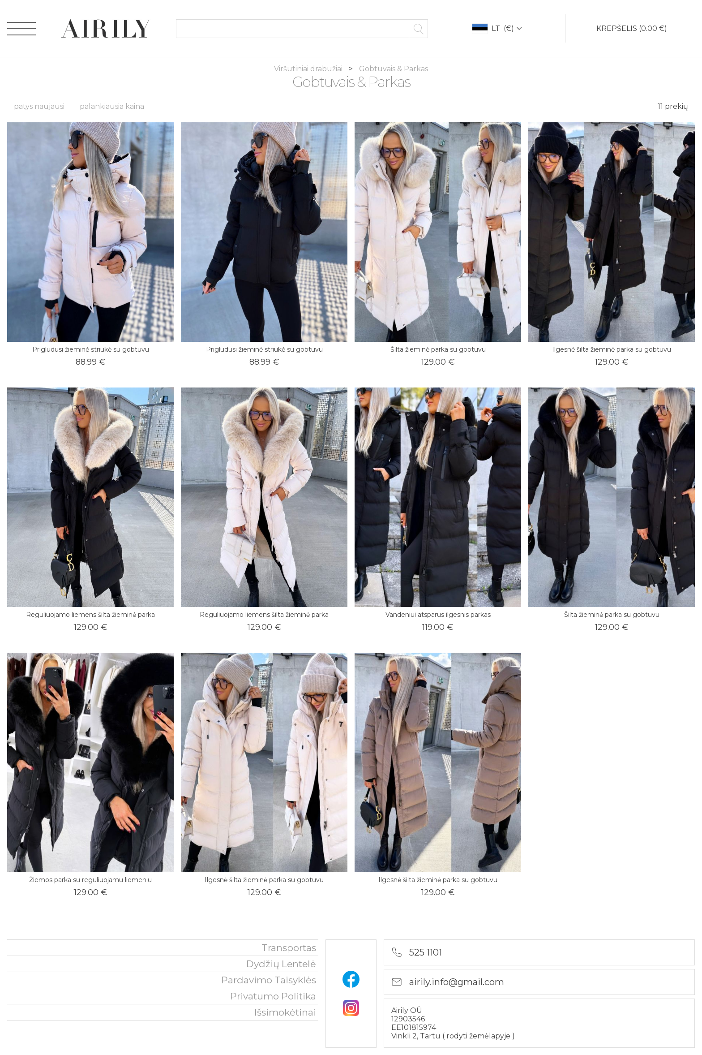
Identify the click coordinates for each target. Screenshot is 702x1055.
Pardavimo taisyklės (268, 980)
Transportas (288, 947)
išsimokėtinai (285, 1012)
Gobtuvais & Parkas (393, 69)
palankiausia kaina (112, 106)
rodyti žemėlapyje (479, 1036)
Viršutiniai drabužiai (309, 69)
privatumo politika (273, 996)
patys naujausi (39, 106)
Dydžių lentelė (281, 963)
